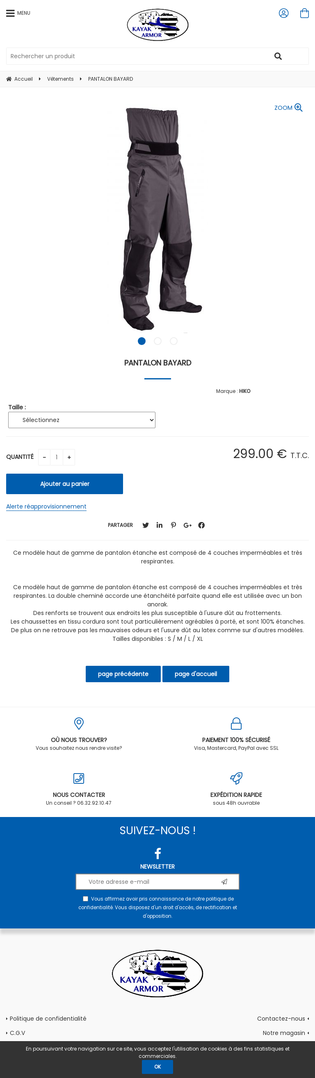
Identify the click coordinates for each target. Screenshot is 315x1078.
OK (157, 1066)
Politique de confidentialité (48, 1018)
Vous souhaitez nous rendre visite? (78, 734)
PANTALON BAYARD (157, 363)
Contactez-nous (281, 1018)
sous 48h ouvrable (236, 789)
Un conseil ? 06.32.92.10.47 (78, 789)
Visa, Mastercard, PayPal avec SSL (236, 734)
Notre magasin (284, 1033)
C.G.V (17, 1033)
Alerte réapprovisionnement (46, 506)
